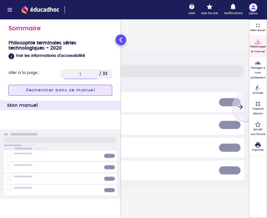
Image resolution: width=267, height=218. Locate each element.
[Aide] (191, 10)
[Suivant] (240, 106)
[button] (60, 56)
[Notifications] (233, 10)
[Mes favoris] (209, 10)
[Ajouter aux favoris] (258, 129)
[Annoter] (258, 90)
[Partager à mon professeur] (258, 70)
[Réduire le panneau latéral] (121, 40)
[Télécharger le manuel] (258, 46)
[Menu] (9, 9)
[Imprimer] (258, 147)
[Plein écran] (258, 27)
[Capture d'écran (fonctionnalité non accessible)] (258, 108)
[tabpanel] (60, 125)
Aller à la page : (24, 73)
